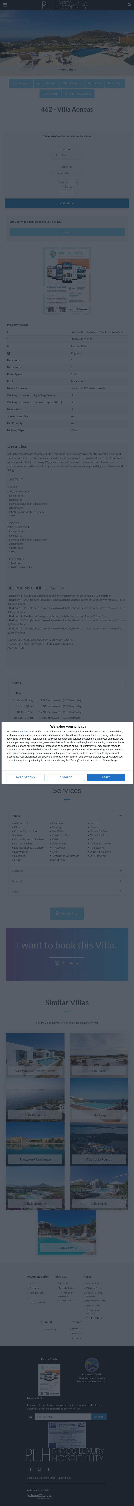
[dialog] (67, 753)
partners (24, 731)
